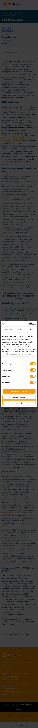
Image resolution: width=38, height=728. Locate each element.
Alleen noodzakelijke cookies (19, 403)
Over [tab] (31, 329)
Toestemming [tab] (7, 329)
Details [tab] (19, 329)
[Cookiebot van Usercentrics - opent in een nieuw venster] (27, 323)
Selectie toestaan (19, 397)
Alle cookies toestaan (19, 391)
